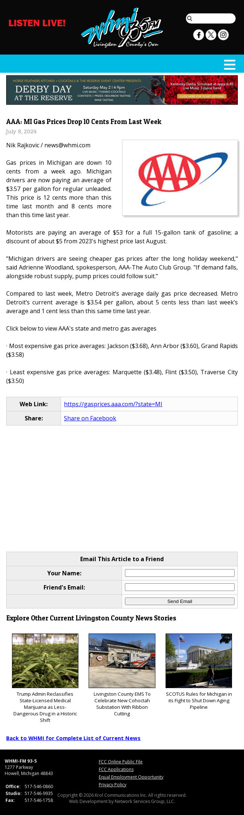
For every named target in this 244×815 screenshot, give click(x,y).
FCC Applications (116, 769)
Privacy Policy (112, 785)
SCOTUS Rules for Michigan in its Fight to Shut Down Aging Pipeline (199, 672)
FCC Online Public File (121, 762)
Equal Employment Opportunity (131, 777)
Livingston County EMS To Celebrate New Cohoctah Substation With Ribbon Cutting (122, 675)
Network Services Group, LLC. (145, 801)
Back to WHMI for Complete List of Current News (73, 738)
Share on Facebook (90, 418)
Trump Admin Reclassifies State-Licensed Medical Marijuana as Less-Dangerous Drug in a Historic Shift (45, 678)
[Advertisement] (122, 489)
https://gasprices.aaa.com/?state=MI (113, 404)
